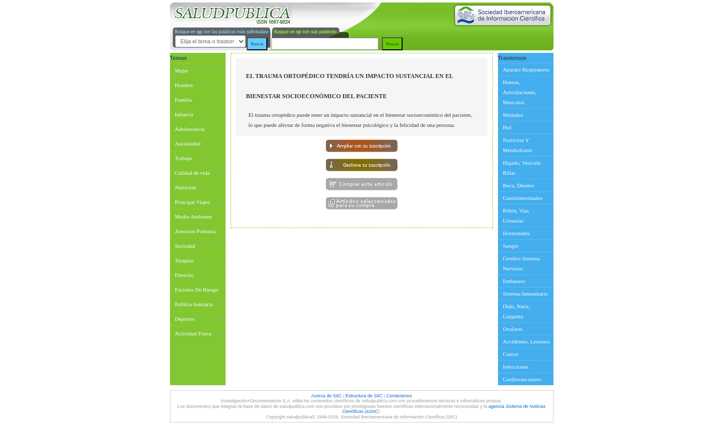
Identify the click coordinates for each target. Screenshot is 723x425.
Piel (507, 127)
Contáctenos (399, 395)
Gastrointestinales (523, 198)
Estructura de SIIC (364, 395)
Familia (183, 100)
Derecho (184, 275)
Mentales (513, 115)
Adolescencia (190, 129)
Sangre (511, 246)
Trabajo (183, 158)
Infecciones (516, 367)
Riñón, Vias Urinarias (516, 215)
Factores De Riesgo (196, 290)
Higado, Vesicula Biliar (522, 168)
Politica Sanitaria (194, 304)
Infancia (184, 114)
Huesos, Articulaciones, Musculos (520, 92)
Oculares (513, 329)
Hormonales (516, 233)
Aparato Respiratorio (526, 69)
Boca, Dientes (518, 185)
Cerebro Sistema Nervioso (521, 263)
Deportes (185, 319)
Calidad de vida (192, 173)
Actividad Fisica (193, 333)
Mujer (182, 70)
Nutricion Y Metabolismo (517, 145)
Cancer (511, 354)
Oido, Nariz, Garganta (517, 311)
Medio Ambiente (193, 217)
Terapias (184, 260)
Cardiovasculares (522, 379)
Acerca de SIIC (327, 395)
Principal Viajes (192, 202)
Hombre (184, 85)
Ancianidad (188, 143)
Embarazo (514, 281)
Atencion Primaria (195, 231)
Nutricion (185, 187)
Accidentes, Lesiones (526, 341)
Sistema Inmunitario (525, 294)
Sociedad (185, 246)
